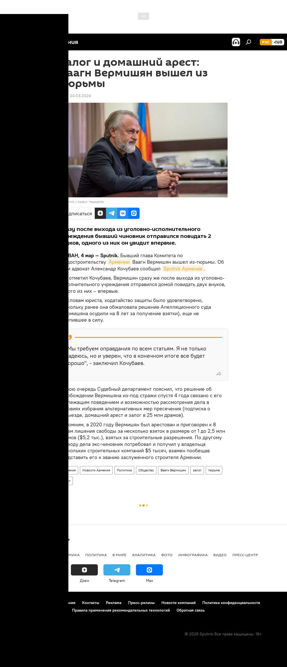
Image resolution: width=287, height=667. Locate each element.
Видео (220, 554)
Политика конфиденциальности (231, 602)
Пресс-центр (245, 554)
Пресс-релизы (141, 602)
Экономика (67, 554)
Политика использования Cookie (35, 610)
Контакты (90, 602)
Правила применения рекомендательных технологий (121, 610)
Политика (124, 470)
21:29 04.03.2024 (75, 95)
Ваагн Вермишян (173, 470)
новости (15, 554)
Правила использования (53, 602)
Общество (146, 470)
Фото (167, 554)
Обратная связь (191, 610)
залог (197, 470)
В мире (119, 554)
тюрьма (214, 470)
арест (66, 481)
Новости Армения (96, 470)
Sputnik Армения (182, 268)
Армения (69, 470)
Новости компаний (178, 602)
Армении (119, 262)
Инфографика (193, 554)
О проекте (15, 602)
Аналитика (144, 554)
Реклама (113, 602)
